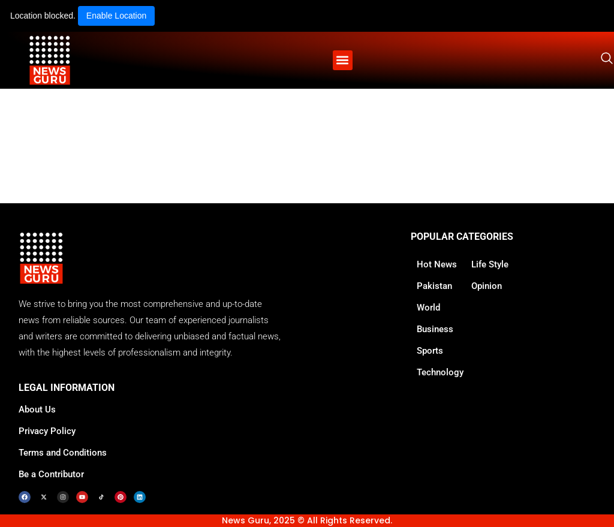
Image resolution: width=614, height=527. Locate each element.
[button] (343, 60)
